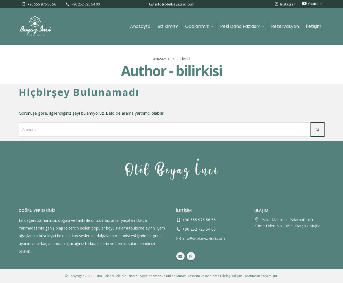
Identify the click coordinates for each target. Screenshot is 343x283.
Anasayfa (140, 26)
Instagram (288, 4)
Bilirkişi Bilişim (231, 276)
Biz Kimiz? (168, 26)
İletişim (313, 26)
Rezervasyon (285, 26)
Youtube (315, 3)
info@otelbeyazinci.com (174, 4)
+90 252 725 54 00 (85, 4)
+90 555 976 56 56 (42, 4)
